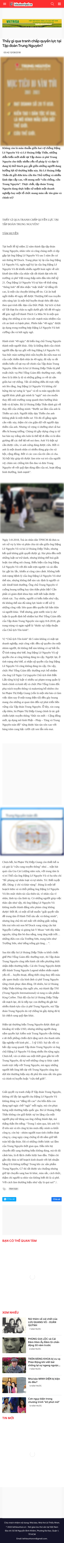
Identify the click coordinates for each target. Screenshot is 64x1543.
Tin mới (8, 1418)
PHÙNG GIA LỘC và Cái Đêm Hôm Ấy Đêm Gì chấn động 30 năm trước (43, 1342)
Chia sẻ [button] (11, 1199)
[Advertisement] (31, 774)
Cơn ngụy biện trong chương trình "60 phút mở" (44, 1400)
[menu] (5, 4)
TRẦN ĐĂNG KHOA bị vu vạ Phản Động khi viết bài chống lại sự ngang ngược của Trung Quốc (44, 1362)
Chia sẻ (56, 1199)
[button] (52, 4)
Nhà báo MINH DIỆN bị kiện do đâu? (44, 1380)
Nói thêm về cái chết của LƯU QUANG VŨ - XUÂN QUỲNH (42, 1322)
